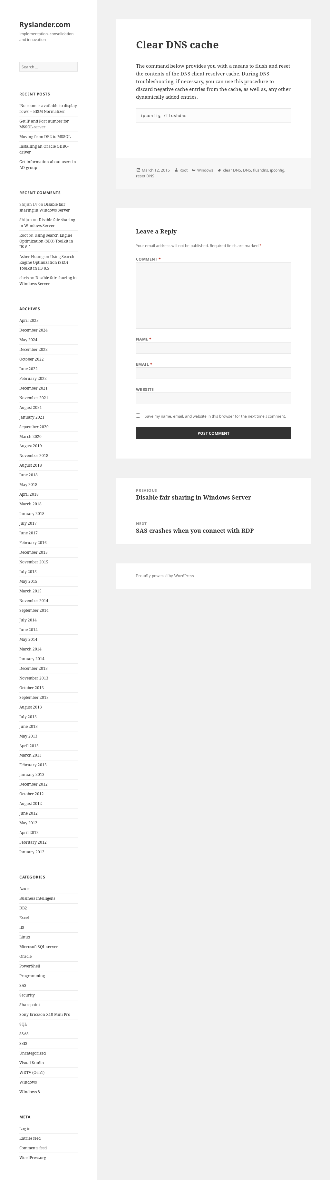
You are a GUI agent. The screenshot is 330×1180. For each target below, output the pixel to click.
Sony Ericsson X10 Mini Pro (44, 1014)
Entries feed (30, 1138)
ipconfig (277, 170)
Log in (25, 1128)
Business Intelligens (37, 898)
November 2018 (33, 455)
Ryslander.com (45, 24)
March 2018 (30, 504)
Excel (24, 917)
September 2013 (34, 697)
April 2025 (29, 320)
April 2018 (29, 494)
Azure (24, 888)
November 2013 (33, 678)
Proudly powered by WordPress (165, 576)
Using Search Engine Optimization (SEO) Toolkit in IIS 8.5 (46, 241)
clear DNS (232, 170)
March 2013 (30, 755)
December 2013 (33, 668)
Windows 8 (29, 1092)
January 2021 (31, 417)
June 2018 (28, 475)
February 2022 (33, 378)
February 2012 (33, 842)
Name (144, 339)
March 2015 (30, 591)
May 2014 (28, 639)
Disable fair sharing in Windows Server (44, 207)
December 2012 (33, 784)
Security (27, 995)
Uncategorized (32, 1053)
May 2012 (28, 823)
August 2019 (30, 446)
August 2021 (30, 407)
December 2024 (33, 330)
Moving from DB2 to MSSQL (45, 136)
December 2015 (33, 552)
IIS (21, 927)
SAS (22, 985)
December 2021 (33, 388)
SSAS (24, 1033)
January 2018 (31, 513)
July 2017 (28, 523)
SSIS (23, 1043)
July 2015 (28, 571)
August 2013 (30, 707)
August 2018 (30, 465)
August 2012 (30, 803)
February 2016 (33, 542)
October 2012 (31, 794)
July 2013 (28, 716)
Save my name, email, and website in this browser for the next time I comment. (215, 416)
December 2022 (33, 349)
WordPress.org (32, 1157)
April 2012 (29, 832)
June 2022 (28, 369)
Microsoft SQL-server (38, 946)
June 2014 (28, 629)
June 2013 (28, 726)
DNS (247, 170)
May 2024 (28, 339)
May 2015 (28, 581)
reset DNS (145, 176)
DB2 (23, 908)
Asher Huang (31, 256)
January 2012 (31, 852)
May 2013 (28, 736)
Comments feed (33, 1148)
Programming (32, 975)
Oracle (25, 956)
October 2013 (31, 687)
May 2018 (28, 484)
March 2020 (30, 436)
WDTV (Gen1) (31, 1072)
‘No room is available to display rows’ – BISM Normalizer (48, 108)
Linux (24, 937)
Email (144, 364)
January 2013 (31, 774)
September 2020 (34, 427)
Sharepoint (29, 1004)
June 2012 (28, 813)
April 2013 (29, 746)
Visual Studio (31, 1063)
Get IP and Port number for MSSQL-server (44, 124)
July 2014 (28, 620)
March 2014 (30, 649)
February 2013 (33, 765)
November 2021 (33, 398)
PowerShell (29, 966)
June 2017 (28, 533)
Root (23, 235)
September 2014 (34, 610)
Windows (28, 1082)
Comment (148, 259)
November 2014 (33, 600)
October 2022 (31, 359)
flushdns (260, 170)
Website (145, 389)
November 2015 (33, 562)
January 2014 (31, 658)
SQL (23, 1024)
